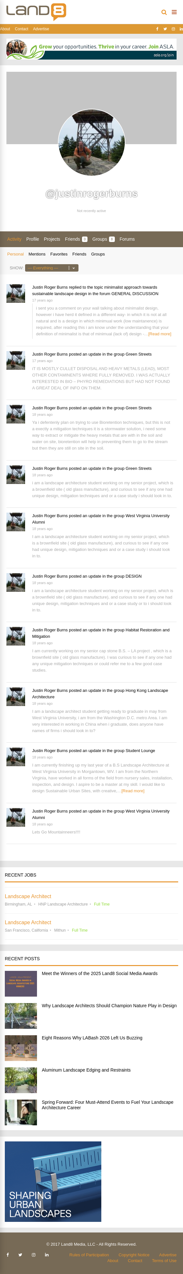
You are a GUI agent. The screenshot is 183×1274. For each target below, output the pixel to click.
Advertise (41, 29)
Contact (21, 29)
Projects (52, 239)
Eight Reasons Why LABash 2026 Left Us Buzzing (92, 1037)
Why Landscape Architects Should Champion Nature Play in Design (109, 1005)
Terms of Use (164, 1260)
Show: (17, 267)
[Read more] (159, 333)
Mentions (37, 254)
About (5, 29)
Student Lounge (140, 750)
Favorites (59, 254)
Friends (76, 239)
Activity (14, 239)
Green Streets (139, 354)
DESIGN (134, 576)
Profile (32, 239)
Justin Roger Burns (50, 287)
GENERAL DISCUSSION (134, 293)
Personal (15, 254)
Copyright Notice (134, 1254)
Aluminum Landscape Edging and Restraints (86, 1070)
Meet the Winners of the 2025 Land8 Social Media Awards (100, 973)
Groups (103, 239)
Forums (127, 239)
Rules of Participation (89, 1254)
